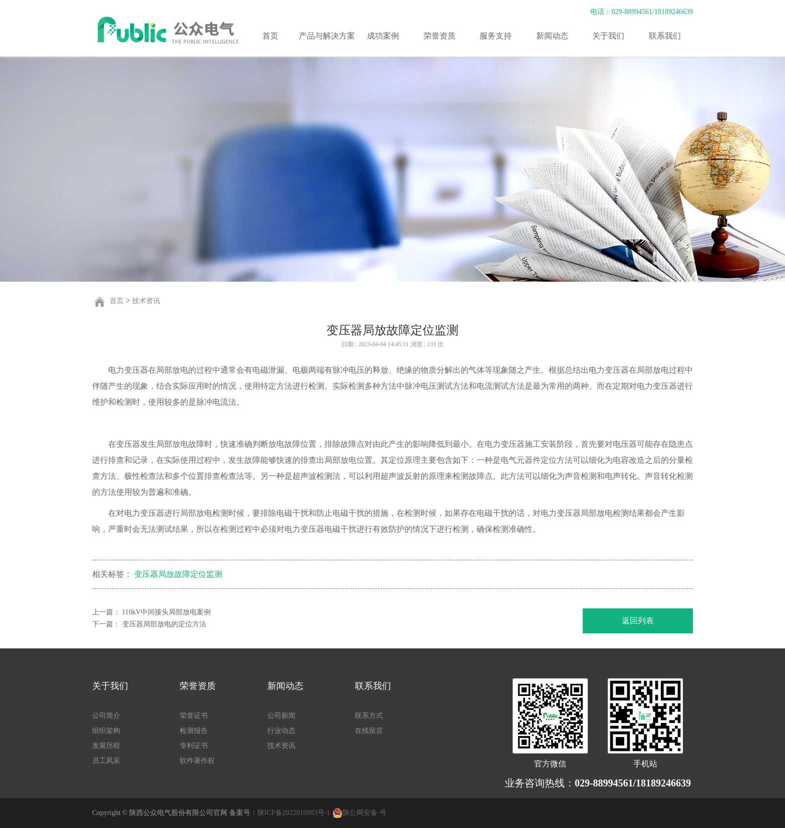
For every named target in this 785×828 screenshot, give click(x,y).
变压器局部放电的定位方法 (164, 624)
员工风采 (106, 760)
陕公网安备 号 (364, 812)
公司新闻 (281, 715)
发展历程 (106, 745)
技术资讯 (146, 301)
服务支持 (496, 36)
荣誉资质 (440, 36)
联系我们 (665, 36)
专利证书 (194, 745)
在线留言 (369, 730)
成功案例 (383, 36)
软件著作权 (197, 760)
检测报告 (194, 730)
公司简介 (106, 715)
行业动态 (281, 730)
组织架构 (106, 730)
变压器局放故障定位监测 (178, 574)
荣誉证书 (194, 715)
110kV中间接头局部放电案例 (166, 612)
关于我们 (608, 36)
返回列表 (638, 620)
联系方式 (369, 715)
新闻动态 (552, 36)
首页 (270, 36)
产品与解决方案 (327, 36)
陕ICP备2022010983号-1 (293, 812)
